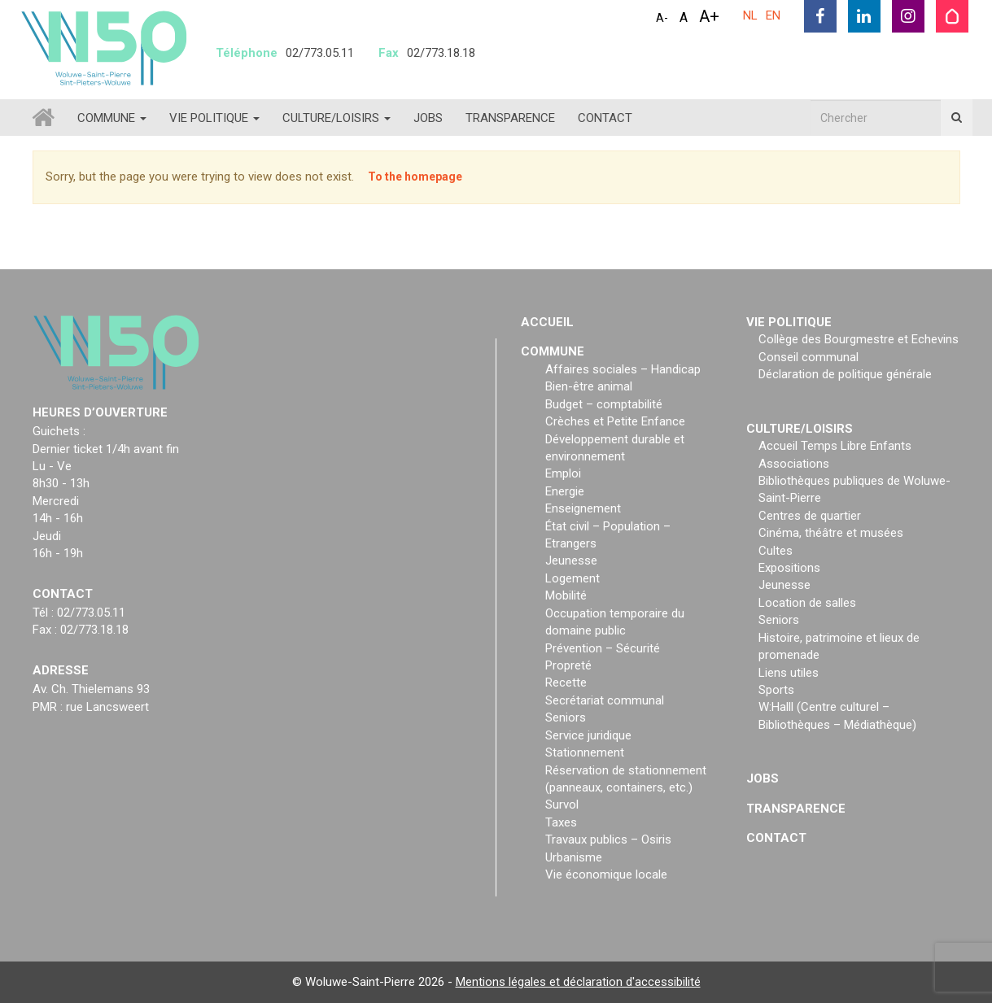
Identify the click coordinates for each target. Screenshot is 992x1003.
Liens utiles (788, 672)
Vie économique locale (606, 874)
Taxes (561, 822)
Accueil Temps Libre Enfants (834, 445)
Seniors (565, 717)
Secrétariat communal (604, 700)
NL (750, 15)
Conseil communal (808, 357)
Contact (605, 118)
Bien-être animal (588, 386)
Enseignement (583, 508)
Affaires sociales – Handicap (623, 369)
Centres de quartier (809, 515)
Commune (111, 118)
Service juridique (588, 735)
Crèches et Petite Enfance (615, 421)
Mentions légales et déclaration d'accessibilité (578, 982)
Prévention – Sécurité (602, 648)
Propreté (568, 665)
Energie (564, 491)
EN (773, 15)
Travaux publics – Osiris (608, 839)
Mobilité (566, 595)
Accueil (547, 322)
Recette (566, 682)
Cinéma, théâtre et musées (830, 532)
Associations (793, 463)
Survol (562, 804)
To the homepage (415, 176)
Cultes (775, 550)
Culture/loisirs (336, 118)
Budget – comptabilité (603, 404)
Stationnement (584, 752)
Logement (572, 578)
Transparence (510, 118)
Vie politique (214, 118)
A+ (709, 16)
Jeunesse (571, 560)
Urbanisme (573, 857)
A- (662, 17)
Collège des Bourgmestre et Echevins (858, 339)
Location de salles (807, 602)
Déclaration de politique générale (845, 374)
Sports (776, 689)
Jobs (428, 118)
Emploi (563, 473)
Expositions (789, 567)
